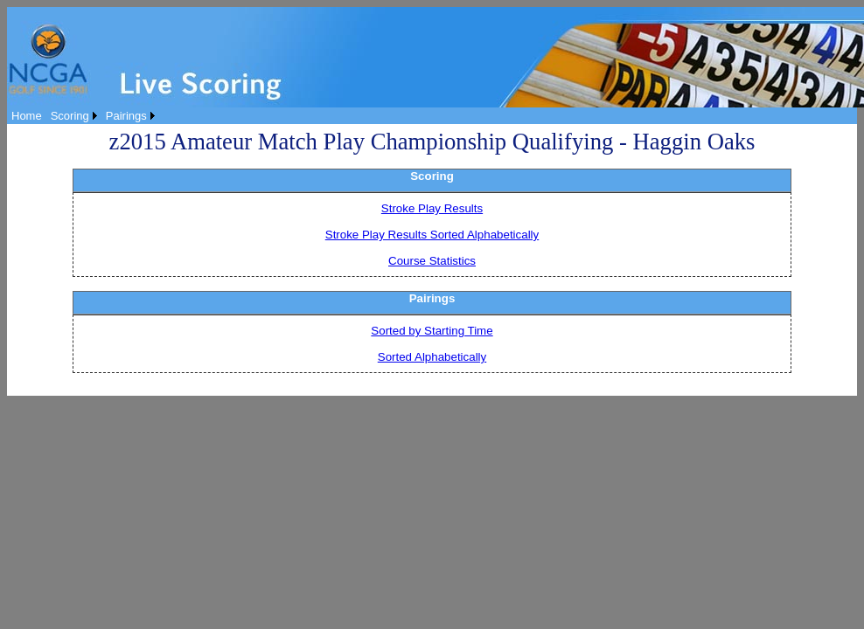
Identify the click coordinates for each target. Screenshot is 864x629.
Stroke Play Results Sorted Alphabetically (432, 234)
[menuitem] (26, 115)
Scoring (70, 115)
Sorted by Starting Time (431, 330)
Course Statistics (432, 260)
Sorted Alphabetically (432, 356)
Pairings (126, 115)
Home (26, 115)
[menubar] (83, 115)
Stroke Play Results (432, 208)
